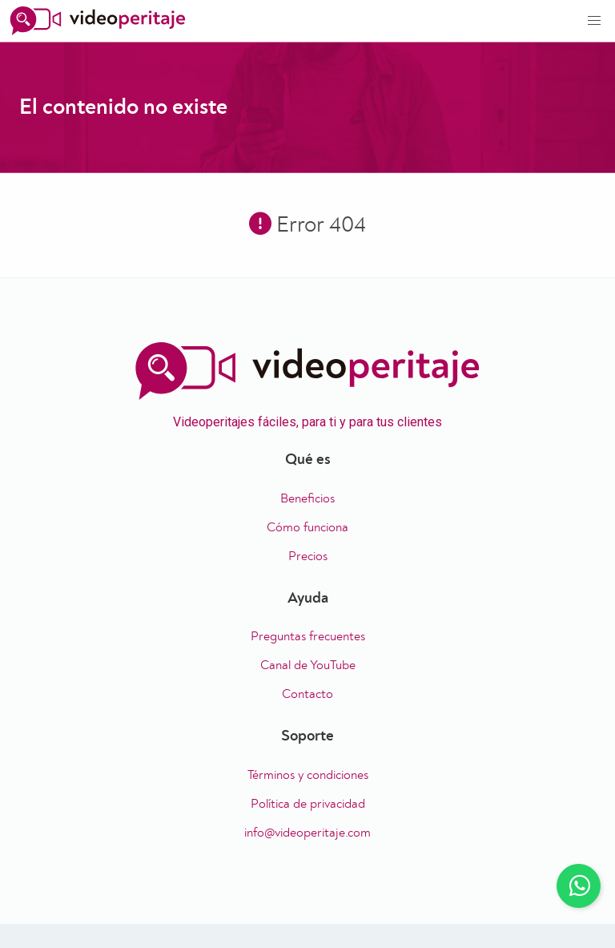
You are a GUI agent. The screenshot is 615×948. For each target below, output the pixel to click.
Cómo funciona (307, 527)
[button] (594, 21)
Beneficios (307, 498)
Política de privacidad (308, 803)
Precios (308, 556)
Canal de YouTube (308, 665)
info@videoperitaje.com (307, 832)
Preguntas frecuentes (308, 636)
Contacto (307, 694)
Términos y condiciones (307, 774)
